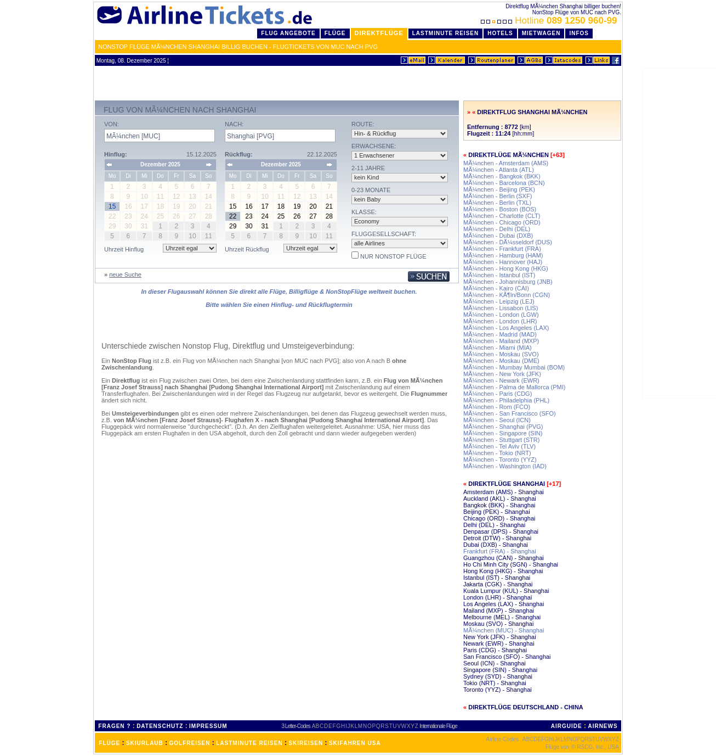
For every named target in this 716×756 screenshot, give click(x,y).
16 (248, 206)
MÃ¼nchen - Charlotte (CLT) (501, 215)
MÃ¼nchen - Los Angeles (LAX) (506, 327)
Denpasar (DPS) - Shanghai (500, 531)
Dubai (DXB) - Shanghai (495, 544)
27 (312, 216)
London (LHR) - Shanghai (497, 597)
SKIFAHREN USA (355, 743)
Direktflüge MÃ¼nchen (508, 155)
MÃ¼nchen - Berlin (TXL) (497, 202)
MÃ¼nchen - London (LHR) (500, 321)
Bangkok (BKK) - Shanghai (499, 505)
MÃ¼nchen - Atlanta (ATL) (498, 169)
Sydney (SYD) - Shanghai (497, 676)
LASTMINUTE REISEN (249, 743)
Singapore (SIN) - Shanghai (500, 670)
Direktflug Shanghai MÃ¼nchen (532, 112)
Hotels (500, 33)
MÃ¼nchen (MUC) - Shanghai (503, 630)
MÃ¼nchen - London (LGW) (501, 314)
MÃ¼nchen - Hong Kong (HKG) (505, 268)
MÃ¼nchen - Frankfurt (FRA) (502, 248)
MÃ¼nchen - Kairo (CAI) (496, 288)
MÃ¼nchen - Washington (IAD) (505, 466)
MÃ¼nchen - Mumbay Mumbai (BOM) (514, 367)
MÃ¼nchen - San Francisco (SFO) (509, 413)
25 (281, 216)
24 (265, 216)
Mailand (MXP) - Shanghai (498, 610)
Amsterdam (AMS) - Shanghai (503, 492)
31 (265, 226)
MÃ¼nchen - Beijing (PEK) (499, 189)
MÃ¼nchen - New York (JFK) (502, 374)
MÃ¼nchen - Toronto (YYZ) (500, 459)
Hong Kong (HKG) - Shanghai (503, 571)
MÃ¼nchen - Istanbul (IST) (499, 275)
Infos (579, 33)
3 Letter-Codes (296, 726)
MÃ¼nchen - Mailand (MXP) (501, 341)
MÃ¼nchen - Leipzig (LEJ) (499, 301)
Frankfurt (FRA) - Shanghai (499, 551)
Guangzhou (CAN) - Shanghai (503, 558)
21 (329, 206)
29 (232, 226)
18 (281, 206)
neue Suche (125, 274)
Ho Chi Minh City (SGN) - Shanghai (510, 564)
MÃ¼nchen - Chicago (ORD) (502, 222)
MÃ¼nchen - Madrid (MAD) (500, 334)
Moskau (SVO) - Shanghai (498, 623)
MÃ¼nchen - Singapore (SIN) (502, 433)
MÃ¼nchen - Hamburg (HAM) (503, 255)
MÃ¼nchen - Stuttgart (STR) (501, 439)
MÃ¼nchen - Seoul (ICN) (497, 420)
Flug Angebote (288, 33)
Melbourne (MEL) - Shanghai (502, 617)
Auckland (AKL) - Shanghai (499, 498)
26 (296, 216)
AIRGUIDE (566, 726)
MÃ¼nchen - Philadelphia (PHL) (506, 400)
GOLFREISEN (190, 743)
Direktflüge (379, 33)
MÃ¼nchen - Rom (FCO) (496, 407)
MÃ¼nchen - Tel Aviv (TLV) (499, 446)
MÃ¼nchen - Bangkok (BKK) (502, 176)
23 (248, 216)
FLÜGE (109, 743)
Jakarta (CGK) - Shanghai (498, 584)
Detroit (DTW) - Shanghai (497, 538)
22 (232, 216)
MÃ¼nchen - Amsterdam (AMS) (505, 163)
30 (248, 226)
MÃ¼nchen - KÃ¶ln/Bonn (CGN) (506, 295)
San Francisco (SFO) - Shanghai (507, 656)
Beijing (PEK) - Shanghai (496, 511)
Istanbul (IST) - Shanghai (496, 577)
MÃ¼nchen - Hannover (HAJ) (502, 262)
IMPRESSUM (208, 726)
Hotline (550, 20)
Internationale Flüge (438, 726)
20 (312, 206)
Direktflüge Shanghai (506, 483)
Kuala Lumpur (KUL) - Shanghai (506, 590)
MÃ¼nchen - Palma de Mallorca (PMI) (514, 387)
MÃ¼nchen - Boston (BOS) (499, 209)
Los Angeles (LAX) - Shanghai (503, 604)
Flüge (335, 33)
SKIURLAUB (144, 743)
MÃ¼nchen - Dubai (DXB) (498, 235)
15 (232, 206)
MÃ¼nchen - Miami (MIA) (497, 347)
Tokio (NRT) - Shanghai (494, 683)
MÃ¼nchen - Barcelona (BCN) (504, 183)
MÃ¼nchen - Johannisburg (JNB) (508, 281)
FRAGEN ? (114, 726)
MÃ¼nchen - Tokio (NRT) (497, 453)
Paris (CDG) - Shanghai (495, 650)
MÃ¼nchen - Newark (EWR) (501, 380)
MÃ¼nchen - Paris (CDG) (497, 393)
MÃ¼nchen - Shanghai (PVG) (503, 426)
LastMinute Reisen (445, 33)
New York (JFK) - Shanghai (499, 637)
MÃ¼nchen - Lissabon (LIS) (500, 308)
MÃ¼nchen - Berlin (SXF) (497, 196)
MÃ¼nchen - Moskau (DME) (501, 360)
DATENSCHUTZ (160, 726)
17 (265, 206)
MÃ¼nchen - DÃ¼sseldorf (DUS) (507, 242)
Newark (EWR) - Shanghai (499, 643)
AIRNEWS (602, 726)
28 (329, 216)
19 (296, 206)
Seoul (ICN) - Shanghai (494, 663)
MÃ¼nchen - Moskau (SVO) (501, 354)
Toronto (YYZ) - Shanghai (497, 689)
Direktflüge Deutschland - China (525, 707)
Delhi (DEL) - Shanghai (494, 525)
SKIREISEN (305, 743)
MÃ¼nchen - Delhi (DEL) (496, 229)
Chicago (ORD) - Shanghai (499, 518)
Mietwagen (541, 33)
